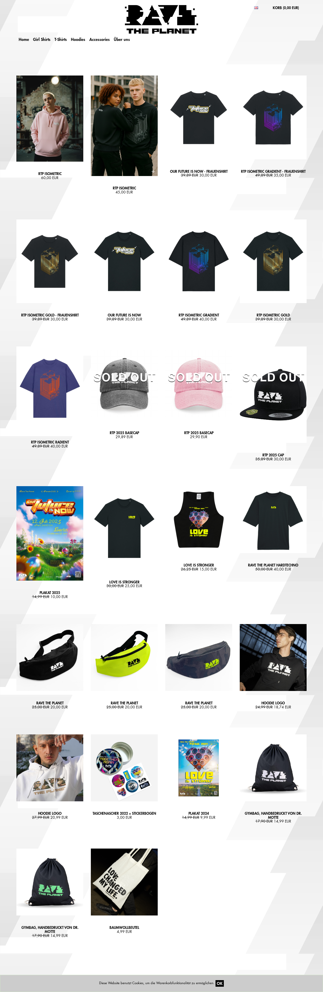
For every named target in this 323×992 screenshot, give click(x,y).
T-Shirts (61, 39)
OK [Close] (220, 983)
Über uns (122, 39)
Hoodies (78, 39)
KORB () (286, 7)
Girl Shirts (41, 39)
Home (24, 39)
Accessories (99, 39)
